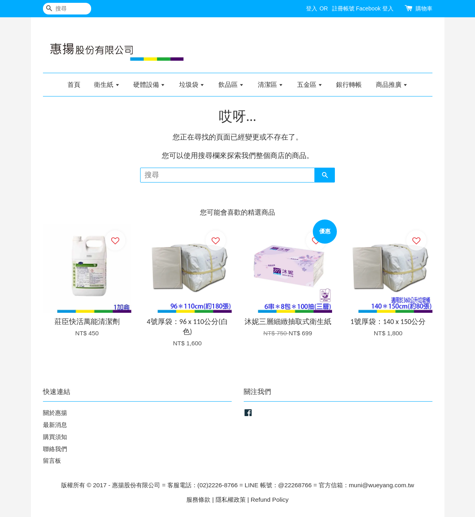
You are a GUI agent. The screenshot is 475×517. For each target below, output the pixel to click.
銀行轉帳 (349, 84)
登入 (311, 8)
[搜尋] (67, 8)
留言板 (52, 460)
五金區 (309, 84)
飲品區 (231, 84)
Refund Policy (269, 499)
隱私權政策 (231, 499)
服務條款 (198, 499)
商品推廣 (392, 84)
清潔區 (270, 84)
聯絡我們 (55, 448)
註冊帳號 (343, 8)
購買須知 (55, 436)
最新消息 (55, 424)
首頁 (73, 84)
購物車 (424, 8)
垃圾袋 (191, 84)
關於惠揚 (55, 412)
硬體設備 (149, 84)
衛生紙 (106, 84)
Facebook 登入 (374, 8)
